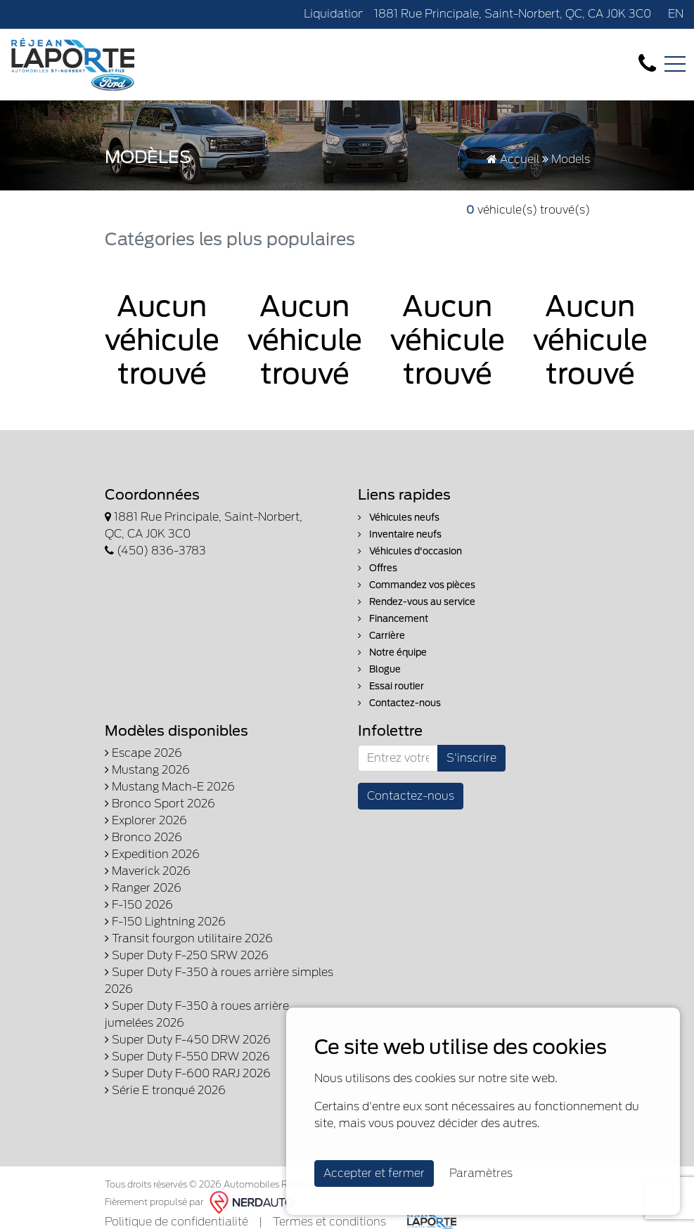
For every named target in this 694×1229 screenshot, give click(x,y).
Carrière (381, 635)
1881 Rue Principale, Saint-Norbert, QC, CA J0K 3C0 (512, 13)
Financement (393, 618)
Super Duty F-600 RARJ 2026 (188, 1073)
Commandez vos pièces (416, 585)
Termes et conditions (329, 1221)
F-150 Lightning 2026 (165, 921)
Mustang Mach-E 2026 (170, 786)
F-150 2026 (139, 904)
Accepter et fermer (374, 1173)
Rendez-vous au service (416, 602)
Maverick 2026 (148, 871)
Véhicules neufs (398, 517)
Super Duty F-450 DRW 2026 (188, 1039)
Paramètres (481, 1173)
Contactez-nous (399, 703)
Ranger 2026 (143, 888)
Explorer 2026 (146, 820)
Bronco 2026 (143, 837)
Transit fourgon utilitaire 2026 (189, 938)
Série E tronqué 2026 (165, 1090)
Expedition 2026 (152, 854)
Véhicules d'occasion (410, 551)
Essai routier (391, 686)
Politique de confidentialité (176, 1221)
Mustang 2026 (147, 769)
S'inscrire (471, 758)
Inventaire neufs (400, 534)
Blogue (379, 669)
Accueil (513, 159)
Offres (377, 568)
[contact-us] (647, 63)
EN (675, 13)
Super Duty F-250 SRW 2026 (187, 955)
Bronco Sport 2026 (160, 803)
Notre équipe (392, 652)
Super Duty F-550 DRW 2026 (187, 1056)
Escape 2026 (143, 753)
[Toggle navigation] (675, 64)
